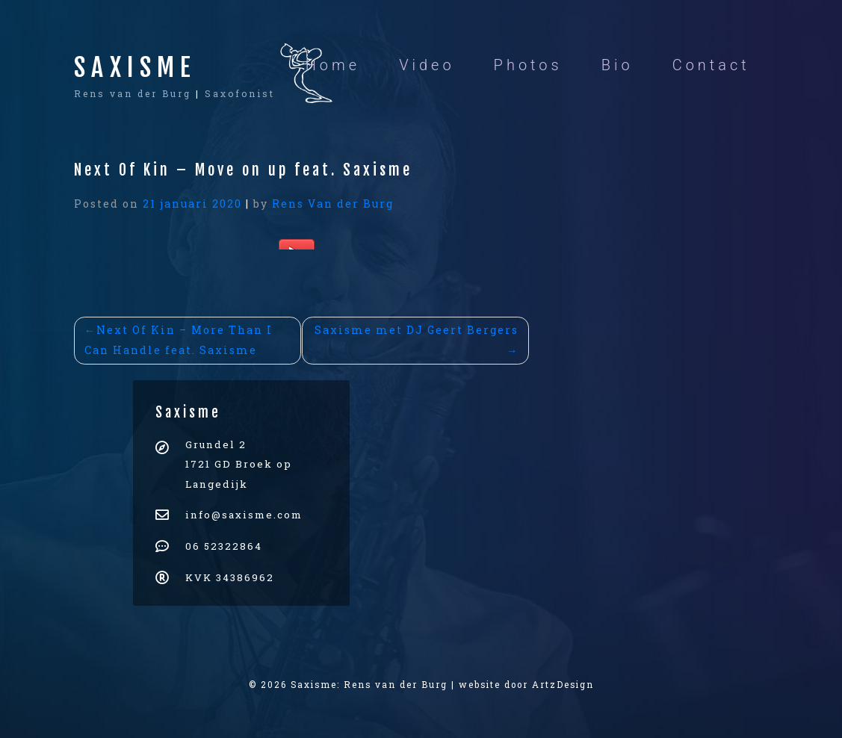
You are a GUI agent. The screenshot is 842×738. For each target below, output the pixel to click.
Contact (711, 65)
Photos (528, 65)
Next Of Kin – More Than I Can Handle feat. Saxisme (178, 340)
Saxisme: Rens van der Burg (369, 684)
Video (426, 65)
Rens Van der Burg (333, 203)
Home (333, 65)
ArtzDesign (563, 684)
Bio (617, 65)
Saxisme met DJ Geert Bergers (416, 330)
